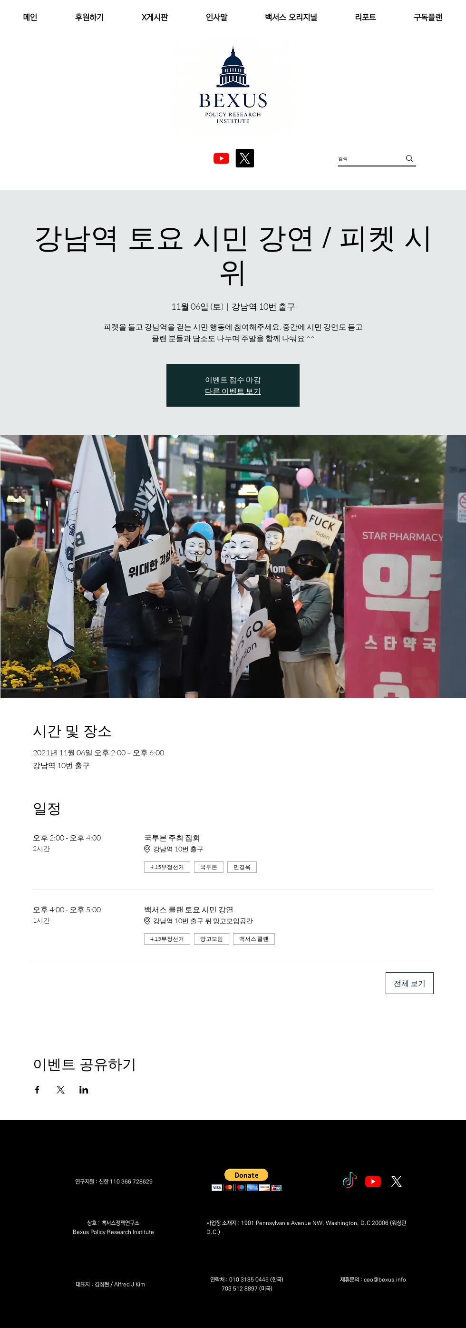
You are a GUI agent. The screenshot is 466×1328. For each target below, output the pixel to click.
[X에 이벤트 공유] (60, 1090)
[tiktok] (349, 1181)
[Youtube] (373, 1181)
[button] (247, 1180)
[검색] (362, 158)
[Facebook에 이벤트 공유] (37, 1090)
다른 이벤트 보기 (233, 391)
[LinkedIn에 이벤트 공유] (83, 1090)
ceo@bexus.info (385, 1280)
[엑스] (244, 158)
